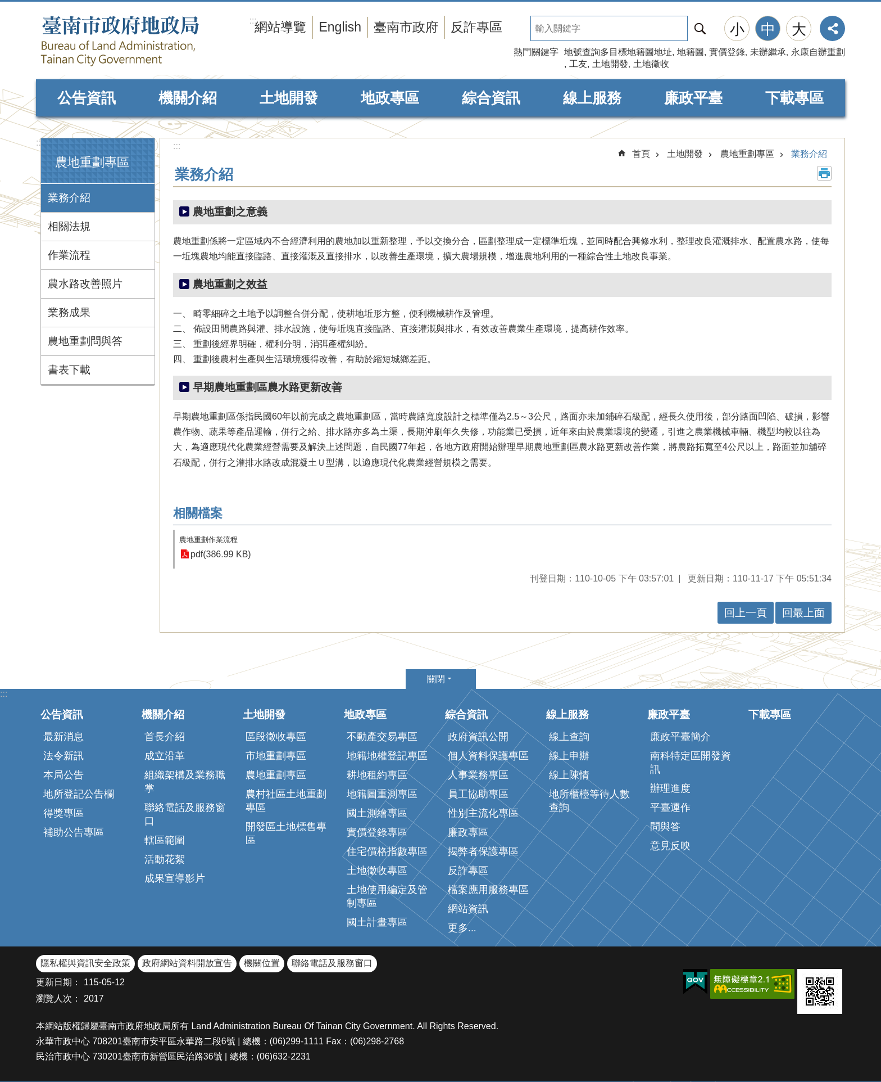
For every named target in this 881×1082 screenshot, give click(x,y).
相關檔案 (197, 513)
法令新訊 (63, 755)
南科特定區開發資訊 (690, 762)
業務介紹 (69, 198)
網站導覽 (280, 27)
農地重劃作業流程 (208, 539)
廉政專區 (468, 832)
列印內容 (824, 173)
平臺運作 (670, 807)
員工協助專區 (478, 794)
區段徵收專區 (276, 736)
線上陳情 (569, 775)
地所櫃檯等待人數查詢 (589, 800)
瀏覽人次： (58, 998)
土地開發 (610, 64)
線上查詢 (569, 736)
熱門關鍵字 (536, 52)
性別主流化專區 (483, 813)
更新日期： (58, 982)
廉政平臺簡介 (680, 736)
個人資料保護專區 (488, 755)
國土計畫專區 (377, 922)
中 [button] (768, 29)
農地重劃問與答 (85, 341)
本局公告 (63, 775)
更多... (462, 928)
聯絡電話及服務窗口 (184, 814)
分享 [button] (832, 28)
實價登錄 (727, 52)
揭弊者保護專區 (483, 851)
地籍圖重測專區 (382, 794)
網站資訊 (468, 908)
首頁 (641, 154)
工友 (578, 64)
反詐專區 (476, 27)
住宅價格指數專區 (387, 851)
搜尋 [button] (700, 28)
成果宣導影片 (174, 878)
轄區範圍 (164, 840)
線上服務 (592, 98)
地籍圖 (690, 52)
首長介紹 (164, 736)
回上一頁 (745, 613)
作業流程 (69, 255)
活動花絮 (164, 859)
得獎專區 (63, 813)
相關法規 (69, 226)
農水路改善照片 (85, 284)
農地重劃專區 (92, 162)
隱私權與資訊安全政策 (85, 963)
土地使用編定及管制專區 (387, 896)
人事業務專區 (478, 775)
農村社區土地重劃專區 (286, 800)
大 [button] (799, 29)
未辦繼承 (768, 52)
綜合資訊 (491, 98)
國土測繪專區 (377, 813)
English (340, 27)
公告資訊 (86, 98)
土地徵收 (651, 64)
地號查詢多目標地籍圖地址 (618, 52)
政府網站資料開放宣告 (187, 963)
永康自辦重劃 (818, 52)
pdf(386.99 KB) (220, 554)
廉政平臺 (693, 98)
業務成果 (69, 312)
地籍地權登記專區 (387, 755)
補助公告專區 (73, 832)
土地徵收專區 (377, 870)
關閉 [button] (436, 679)
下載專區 (794, 98)
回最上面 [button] (803, 613)
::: (39, 142)
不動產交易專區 (382, 736)
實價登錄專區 (377, 832)
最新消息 (63, 736)
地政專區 (390, 98)
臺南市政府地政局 (142, 41)
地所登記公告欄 (78, 794)
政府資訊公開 (478, 736)
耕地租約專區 (377, 775)
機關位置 (262, 963)
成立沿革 (164, 755)
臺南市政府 (406, 27)
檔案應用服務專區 (488, 889)
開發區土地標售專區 (286, 833)
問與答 (665, 826)
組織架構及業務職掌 (184, 781)
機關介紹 (187, 98)
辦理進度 (670, 788)
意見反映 (670, 845)
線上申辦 (569, 755)
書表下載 (69, 370)
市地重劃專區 (276, 755)
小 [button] (737, 29)
